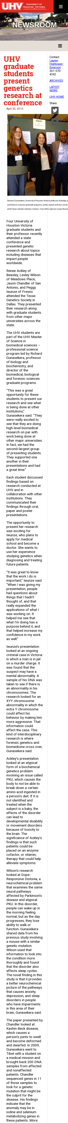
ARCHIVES (56, 80)
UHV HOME (57, 97)
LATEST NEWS (54, 88)
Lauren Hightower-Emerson (57, 64)
